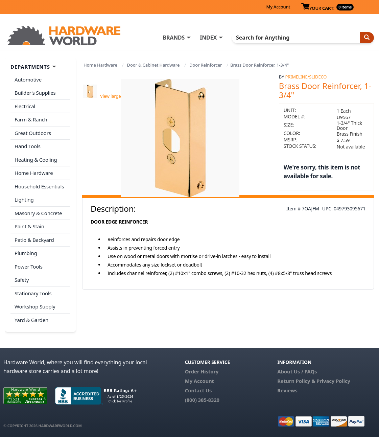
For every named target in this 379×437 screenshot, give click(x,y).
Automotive (28, 79)
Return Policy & (296, 380)
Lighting (24, 199)
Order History (202, 371)
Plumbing (26, 253)
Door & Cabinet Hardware (153, 65)
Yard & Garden (31, 320)
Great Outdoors (33, 133)
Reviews (287, 390)
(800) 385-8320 (202, 399)
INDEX (208, 37)
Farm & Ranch (31, 119)
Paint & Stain (29, 226)
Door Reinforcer (205, 65)
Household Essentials (39, 186)
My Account (278, 7)
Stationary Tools (33, 293)
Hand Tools (28, 146)
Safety (22, 279)
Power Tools (29, 266)
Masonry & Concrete (38, 213)
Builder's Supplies (35, 92)
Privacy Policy (333, 380)
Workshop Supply (35, 306)
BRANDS (174, 37)
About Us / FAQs (297, 371)
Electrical (25, 106)
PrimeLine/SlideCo (306, 77)
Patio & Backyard (34, 239)
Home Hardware (100, 65)
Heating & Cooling (36, 159)
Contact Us (198, 390)
